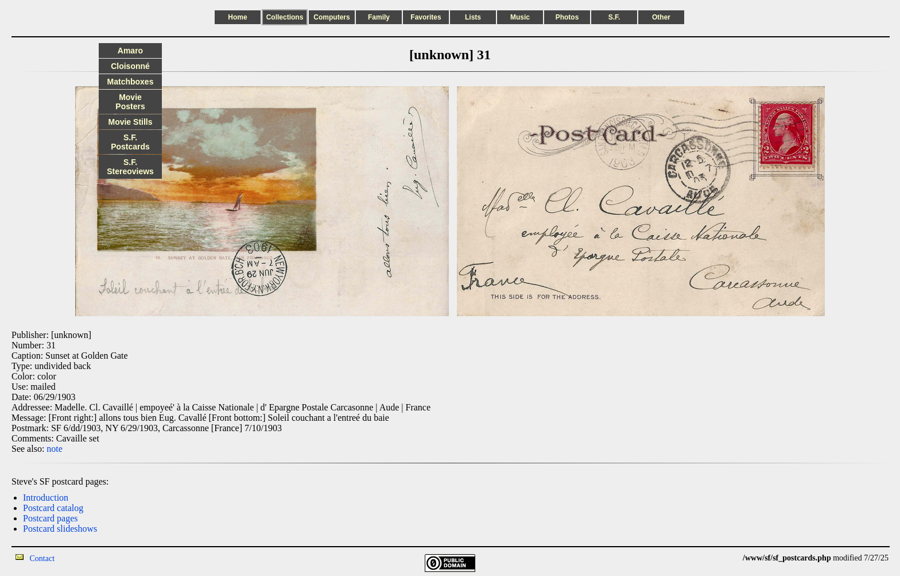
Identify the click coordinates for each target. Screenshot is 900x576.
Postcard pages (50, 518)
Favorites (425, 17)
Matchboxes (130, 81)
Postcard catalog (53, 508)
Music (520, 17)
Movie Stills (130, 121)
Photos (567, 17)
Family (379, 17)
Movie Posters (130, 102)
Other (661, 17)
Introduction (45, 497)
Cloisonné (130, 66)
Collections (285, 17)
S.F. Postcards (130, 142)
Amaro (130, 50)
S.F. (614, 17)
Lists (473, 17)
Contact (42, 558)
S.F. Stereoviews (130, 167)
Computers (331, 17)
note (54, 449)
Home (237, 17)
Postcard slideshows (60, 528)
